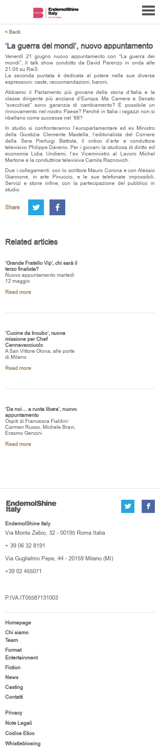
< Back (12, 32)
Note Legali (18, 723)
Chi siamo (17, 632)
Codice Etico (20, 733)
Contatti (14, 697)
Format (13, 650)
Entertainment (21, 657)
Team (11, 640)
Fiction (12, 667)
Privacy (13, 712)
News (11, 677)
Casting (14, 687)
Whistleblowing (23, 743)
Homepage (18, 622)
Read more (18, 292)
